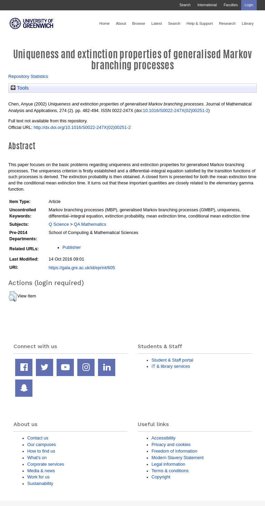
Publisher (71, 247)
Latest (156, 23)
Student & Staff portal (172, 360)
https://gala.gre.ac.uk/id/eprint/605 (82, 267)
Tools (20, 88)
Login (249, 5)
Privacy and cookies (170, 444)
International (207, 5)
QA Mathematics (90, 224)
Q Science (59, 224)
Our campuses (41, 444)
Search (184, 5)
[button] (13, 296)
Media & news (41, 470)
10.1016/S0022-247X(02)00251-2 (175, 110)
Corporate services (45, 464)
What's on (37, 457)
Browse (138, 23)
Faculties (231, 5)
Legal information (168, 464)
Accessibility (163, 438)
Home (104, 23)
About (121, 23)
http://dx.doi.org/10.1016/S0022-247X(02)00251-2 (81, 127)
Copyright (160, 476)
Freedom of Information (174, 451)
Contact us (37, 438)
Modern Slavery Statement (177, 457)
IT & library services (170, 366)
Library (248, 23)
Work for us (38, 476)
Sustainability (40, 483)
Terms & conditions (170, 470)
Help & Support (200, 23)
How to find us (41, 451)
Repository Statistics (28, 76)
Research (227, 23)
